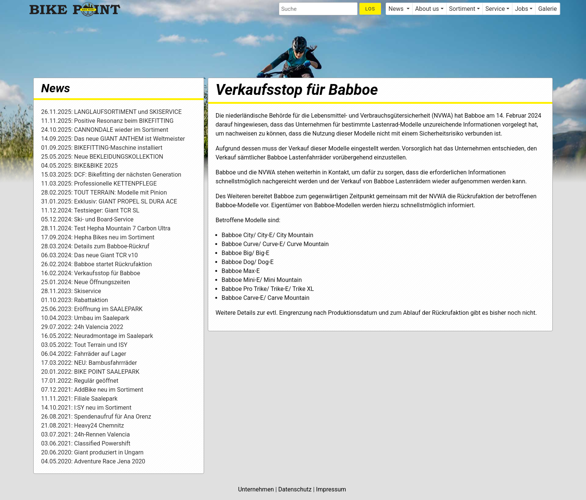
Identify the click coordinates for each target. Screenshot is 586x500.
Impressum (331, 489)
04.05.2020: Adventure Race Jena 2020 (93, 461)
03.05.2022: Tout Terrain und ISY (84, 344)
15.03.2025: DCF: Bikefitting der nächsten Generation (111, 174)
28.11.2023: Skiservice (71, 291)
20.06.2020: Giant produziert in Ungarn (92, 452)
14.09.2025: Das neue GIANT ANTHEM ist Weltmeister (113, 138)
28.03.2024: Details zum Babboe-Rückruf (95, 246)
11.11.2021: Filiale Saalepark (79, 398)
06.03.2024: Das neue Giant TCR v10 (89, 255)
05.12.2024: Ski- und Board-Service (87, 219)
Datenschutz (295, 489)
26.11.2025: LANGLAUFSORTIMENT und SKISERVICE (111, 111)
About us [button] (427, 8)
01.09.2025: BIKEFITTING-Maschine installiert (101, 147)
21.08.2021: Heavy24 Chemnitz (82, 425)
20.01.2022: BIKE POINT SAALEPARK (90, 371)
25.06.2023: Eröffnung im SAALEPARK (92, 309)
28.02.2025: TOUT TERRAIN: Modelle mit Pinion (104, 192)
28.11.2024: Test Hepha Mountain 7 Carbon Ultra (105, 228)
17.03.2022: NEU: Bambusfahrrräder (89, 362)
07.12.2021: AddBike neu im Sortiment (92, 389)
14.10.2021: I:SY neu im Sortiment (86, 407)
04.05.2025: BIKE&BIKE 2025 (79, 165)
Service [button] (495, 8)
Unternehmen (256, 489)
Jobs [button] (521, 8)
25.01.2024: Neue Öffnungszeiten (85, 282)
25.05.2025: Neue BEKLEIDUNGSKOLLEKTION (102, 156)
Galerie (547, 8)
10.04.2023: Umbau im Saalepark (85, 318)
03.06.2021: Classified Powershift (85, 443)
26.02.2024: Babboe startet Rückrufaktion (96, 264)
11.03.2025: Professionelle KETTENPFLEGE (99, 183)
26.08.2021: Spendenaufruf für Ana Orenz (96, 416)
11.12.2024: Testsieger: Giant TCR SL (90, 210)
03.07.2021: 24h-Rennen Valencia (85, 434)
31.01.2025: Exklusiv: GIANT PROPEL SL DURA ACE (109, 201)
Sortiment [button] (462, 8)
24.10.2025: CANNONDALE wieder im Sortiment (104, 129)
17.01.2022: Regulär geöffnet (79, 380)
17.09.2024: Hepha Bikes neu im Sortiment (97, 237)
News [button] (397, 8)
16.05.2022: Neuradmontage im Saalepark (97, 335)
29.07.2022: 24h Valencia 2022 (82, 326)
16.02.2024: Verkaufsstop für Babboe (90, 273)
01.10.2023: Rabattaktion (74, 300)
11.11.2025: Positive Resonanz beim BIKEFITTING (107, 120)
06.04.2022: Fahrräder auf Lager (83, 353)
